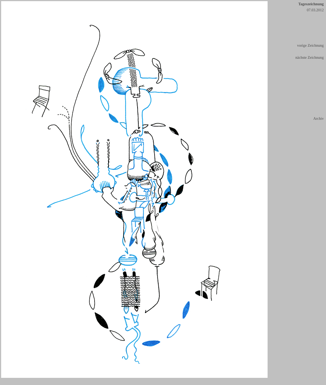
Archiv (318, 118)
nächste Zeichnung (309, 57)
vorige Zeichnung (310, 45)
